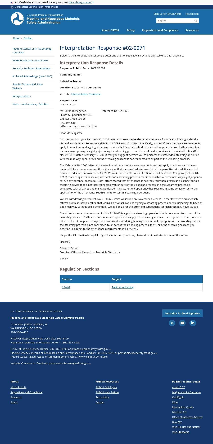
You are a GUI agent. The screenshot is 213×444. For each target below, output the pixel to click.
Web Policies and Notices (186, 426)
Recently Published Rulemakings (31, 68)
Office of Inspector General (187, 417)
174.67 (66, 287)
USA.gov (177, 421)
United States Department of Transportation (36, 6)
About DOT (178, 387)
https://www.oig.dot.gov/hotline (89, 356)
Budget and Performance (186, 392)
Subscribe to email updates (182, 313)
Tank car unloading (123, 287)
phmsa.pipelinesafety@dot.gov (91, 349)
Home (16, 38)
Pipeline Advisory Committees (30, 60)
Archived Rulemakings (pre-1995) (32, 76)
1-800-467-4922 (70, 342)
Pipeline (28, 38)
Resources (192, 30)
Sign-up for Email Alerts (168, 13)
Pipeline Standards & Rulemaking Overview (31, 50)
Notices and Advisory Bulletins (30, 104)
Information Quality (183, 407)
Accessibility (102, 397)
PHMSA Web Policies (107, 392)
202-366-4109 (60, 338)
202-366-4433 (19, 332)
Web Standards (180, 431)
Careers (100, 402)
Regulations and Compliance (160, 30)
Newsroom (192, 13)
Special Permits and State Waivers (27, 86)
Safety (130, 30)
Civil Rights (178, 397)
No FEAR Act (179, 412)
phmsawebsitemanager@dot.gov (70, 363)
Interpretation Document (86, 94)
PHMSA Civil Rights (106, 387)
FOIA (175, 402)
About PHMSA (110, 30)
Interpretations (21, 96)
